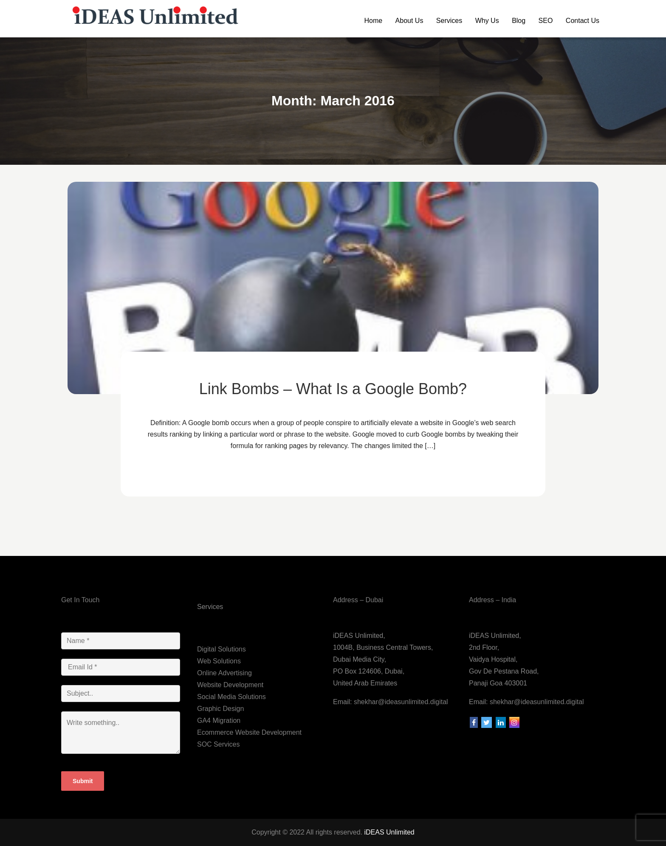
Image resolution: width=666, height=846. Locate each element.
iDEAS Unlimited (389, 832)
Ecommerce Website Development (249, 732)
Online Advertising (224, 673)
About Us (409, 20)
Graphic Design (220, 708)
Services (449, 20)
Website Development (230, 684)
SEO (546, 20)
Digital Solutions (221, 649)
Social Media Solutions (231, 696)
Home (373, 20)
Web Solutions (219, 661)
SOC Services (218, 744)
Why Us (487, 20)
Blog (518, 20)
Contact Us (582, 20)
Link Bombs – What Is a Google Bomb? (333, 389)
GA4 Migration (218, 720)
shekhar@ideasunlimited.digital (400, 701)
